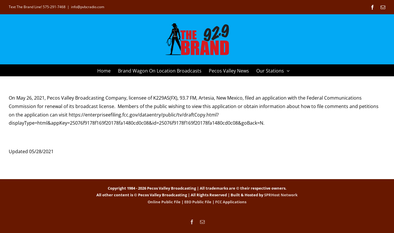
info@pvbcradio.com (87, 6)
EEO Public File (197, 201)
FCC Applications (230, 201)
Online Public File (164, 201)
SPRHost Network (281, 194)
